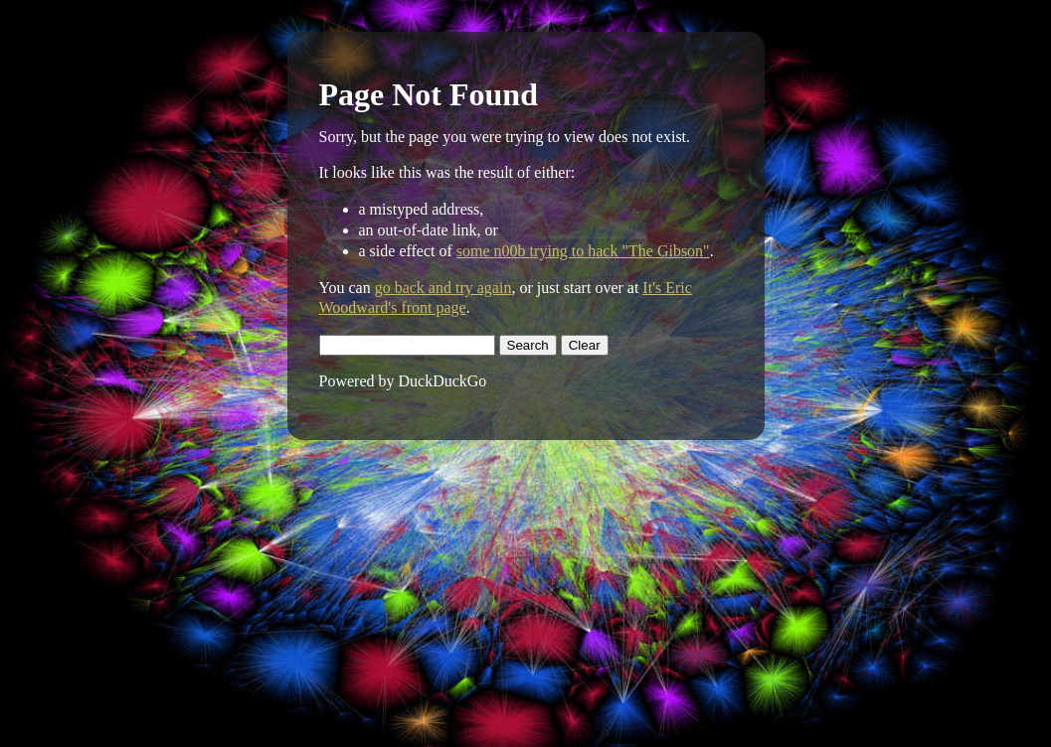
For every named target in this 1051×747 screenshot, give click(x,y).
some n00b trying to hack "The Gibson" (583, 250)
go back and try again (443, 287)
